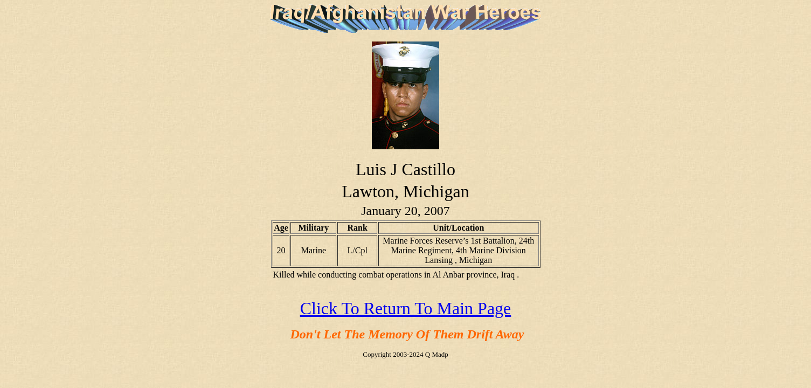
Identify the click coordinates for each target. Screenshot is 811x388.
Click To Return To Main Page (405, 308)
